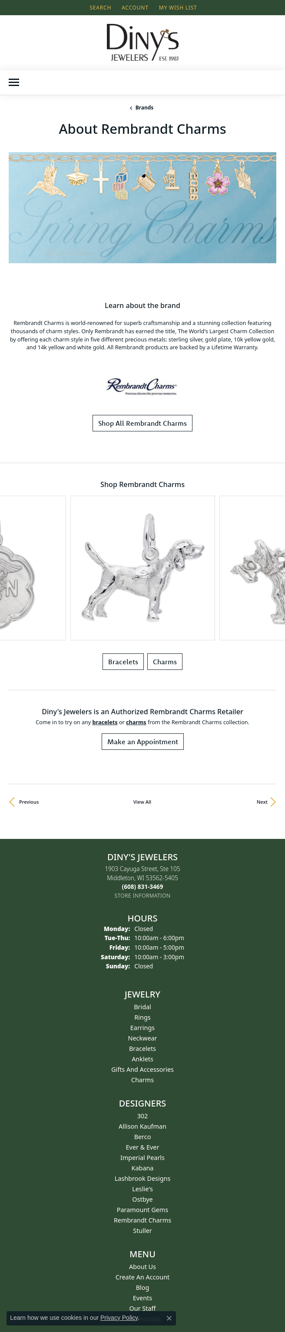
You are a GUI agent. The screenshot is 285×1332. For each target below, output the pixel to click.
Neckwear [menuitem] (142, 845)
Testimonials (142, 1125)
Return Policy (142, 1161)
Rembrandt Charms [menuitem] (142, 1027)
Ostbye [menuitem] (142, 1006)
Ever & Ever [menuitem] (142, 954)
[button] (99, 7)
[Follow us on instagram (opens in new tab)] (152, 1269)
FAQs (142, 1193)
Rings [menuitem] (142, 824)
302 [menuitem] (142, 922)
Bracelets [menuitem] (142, 855)
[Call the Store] (142, 693)
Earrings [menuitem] (142, 834)
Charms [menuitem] (142, 886)
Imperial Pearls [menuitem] (142, 964)
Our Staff (142, 1115)
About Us (142, 1073)
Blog (142, 1094)
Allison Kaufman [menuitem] (142, 933)
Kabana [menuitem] (143, 975)
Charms (165, 468)
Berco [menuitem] (142, 943)
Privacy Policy (142, 1182)
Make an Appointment (142, 548)
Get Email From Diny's (43, 1236)
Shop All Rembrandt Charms (142, 333)
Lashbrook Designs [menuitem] (143, 985)
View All (142, 609)
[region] (142, 177)
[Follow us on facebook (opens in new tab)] (131, 1269)
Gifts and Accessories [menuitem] (142, 876)
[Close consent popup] (169, 1318)
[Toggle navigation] (14, 82)
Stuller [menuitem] (142, 1037)
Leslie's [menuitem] (142, 995)
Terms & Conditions (142, 1172)
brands (145, 107)
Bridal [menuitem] (142, 813)
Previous (29, 609)
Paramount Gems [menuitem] (142, 1016)
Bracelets (123, 468)
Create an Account (143, 1084)
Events (142, 1104)
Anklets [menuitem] (142, 865)
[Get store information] (143, 702)
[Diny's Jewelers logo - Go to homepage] (143, 42)
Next (262, 609)
